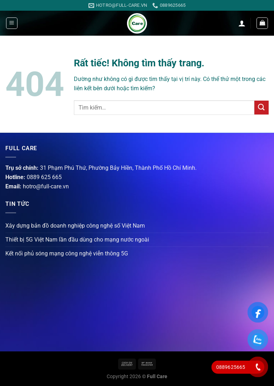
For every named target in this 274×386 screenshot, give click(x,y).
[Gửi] (261, 108)
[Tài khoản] (241, 23)
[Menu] (11, 23)
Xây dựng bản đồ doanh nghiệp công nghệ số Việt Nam (75, 225)
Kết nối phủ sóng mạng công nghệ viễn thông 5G (66, 253)
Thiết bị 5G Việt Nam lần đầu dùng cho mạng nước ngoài (77, 239)
